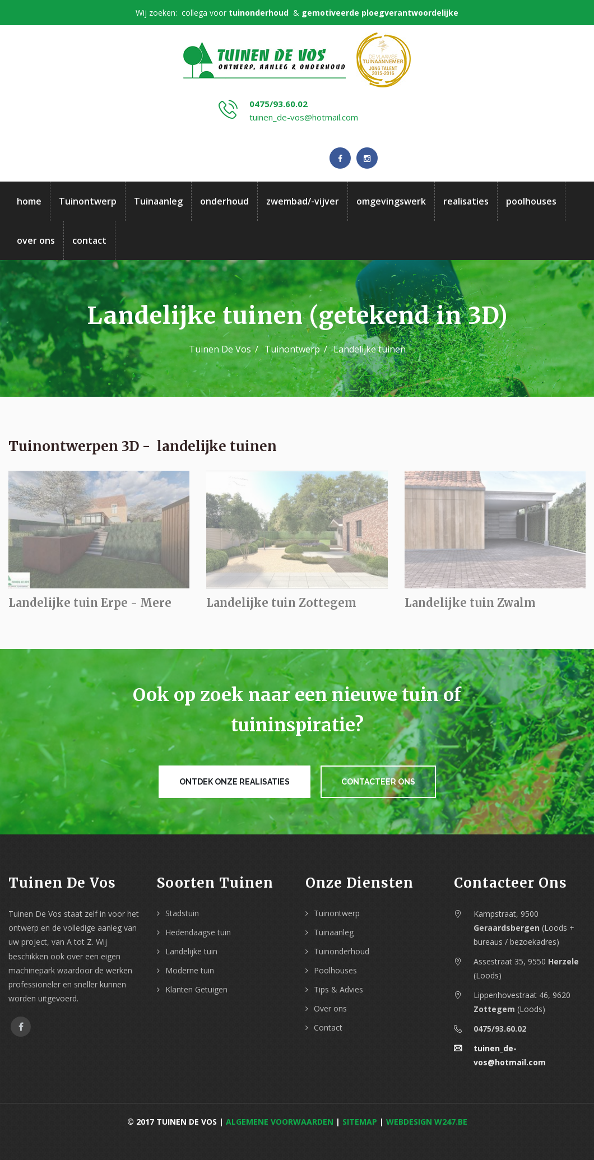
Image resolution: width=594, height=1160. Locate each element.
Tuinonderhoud (341, 951)
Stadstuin (182, 913)
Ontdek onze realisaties (234, 781)
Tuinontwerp (88, 201)
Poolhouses (335, 970)
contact (89, 240)
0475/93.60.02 (278, 103)
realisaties (466, 201)
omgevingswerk (391, 201)
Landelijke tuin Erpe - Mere (89, 605)
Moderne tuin (189, 970)
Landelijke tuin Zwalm (470, 605)
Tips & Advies (338, 989)
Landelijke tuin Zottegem (281, 605)
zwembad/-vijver (302, 201)
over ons (36, 240)
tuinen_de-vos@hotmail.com (303, 117)
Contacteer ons (378, 781)
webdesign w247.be (426, 1121)
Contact (328, 1027)
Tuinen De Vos (220, 349)
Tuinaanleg (158, 201)
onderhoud (224, 201)
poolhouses (531, 201)
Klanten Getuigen (196, 989)
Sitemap (359, 1121)
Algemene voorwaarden (279, 1121)
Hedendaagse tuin (198, 932)
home (29, 201)
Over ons (330, 1008)
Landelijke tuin (191, 951)
